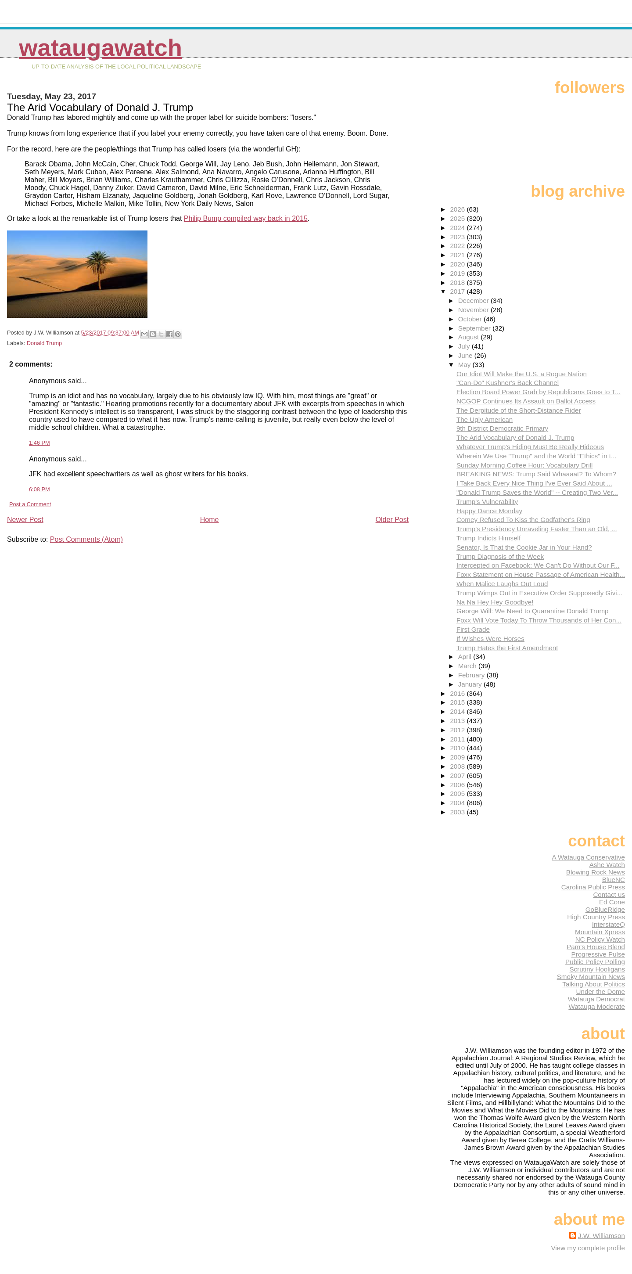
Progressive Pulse (598, 954)
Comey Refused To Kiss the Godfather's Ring (523, 519)
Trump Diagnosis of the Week (500, 556)
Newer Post (25, 519)
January (471, 684)
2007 (458, 775)
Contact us (609, 894)
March (468, 665)
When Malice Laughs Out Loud (502, 583)
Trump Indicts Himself (488, 538)
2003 (458, 812)
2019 (458, 273)
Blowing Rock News (595, 872)
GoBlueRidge (605, 909)
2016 (458, 693)
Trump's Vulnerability (487, 501)
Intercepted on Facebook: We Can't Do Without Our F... (538, 565)
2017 (458, 291)
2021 (458, 255)
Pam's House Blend (596, 946)
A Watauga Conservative (588, 857)
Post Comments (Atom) (86, 539)
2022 (458, 245)
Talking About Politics (593, 984)
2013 (458, 720)
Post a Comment (30, 504)
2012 (458, 730)
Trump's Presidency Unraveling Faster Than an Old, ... (536, 529)
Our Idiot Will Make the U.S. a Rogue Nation (521, 374)
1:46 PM (39, 442)
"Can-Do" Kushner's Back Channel (507, 382)
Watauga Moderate (596, 1006)
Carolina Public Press (593, 887)
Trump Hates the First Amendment (507, 647)
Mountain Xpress (600, 932)
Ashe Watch (607, 864)
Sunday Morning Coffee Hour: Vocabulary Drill (524, 465)
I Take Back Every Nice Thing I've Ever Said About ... (534, 483)
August (469, 337)
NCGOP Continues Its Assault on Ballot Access (526, 401)
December (474, 300)
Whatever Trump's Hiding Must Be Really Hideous (530, 446)
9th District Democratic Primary (502, 428)
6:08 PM (39, 489)
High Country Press (596, 917)
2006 (458, 784)
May (465, 364)
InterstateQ (608, 924)
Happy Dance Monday (489, 511)
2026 (458, 209)
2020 (458, 264)
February (472, 675)
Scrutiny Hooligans (597, 969)
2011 (458, 739)
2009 (458, 757)
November (474, 309)
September (475, 328)
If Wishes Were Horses (490, 638)
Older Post (392, 519)
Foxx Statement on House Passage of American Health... (540, 574)
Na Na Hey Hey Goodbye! (495, 602)
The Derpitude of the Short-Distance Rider (518, 410)
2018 (458, 282)
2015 (458, 702)
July (465, 346)
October (471, 319)
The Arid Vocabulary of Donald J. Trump (515, 437)
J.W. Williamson (601, 1235)
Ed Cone (612, 902)
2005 (458, 793)
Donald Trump (44, 343)
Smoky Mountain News (591, 976)
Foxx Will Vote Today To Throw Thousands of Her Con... (538, 620)
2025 (458, 218)
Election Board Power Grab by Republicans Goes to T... (538, 392)
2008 (458, 766)
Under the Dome (600, 991)
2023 (458, 237)
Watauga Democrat (596, 999)
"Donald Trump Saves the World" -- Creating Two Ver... (537, 492)
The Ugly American (484, 419)
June (466, 355)
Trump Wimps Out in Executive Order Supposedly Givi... (539, 593)
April (466, 656)
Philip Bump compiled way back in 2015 (246, 218)
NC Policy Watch (600, 939)
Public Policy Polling (595, 961)
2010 (458, 748)
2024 (458, 227)
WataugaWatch (100, 47)
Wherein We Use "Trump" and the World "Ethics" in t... (536, 456)
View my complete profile (588, 1248)
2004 (458, 802)
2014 (458, 711)
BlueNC (613, 879)
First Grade (473, 629)
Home (209, 519)
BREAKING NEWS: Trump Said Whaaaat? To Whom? (536, 474)
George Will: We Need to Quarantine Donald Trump (532, 611)
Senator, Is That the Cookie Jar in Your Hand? (524, 547)
